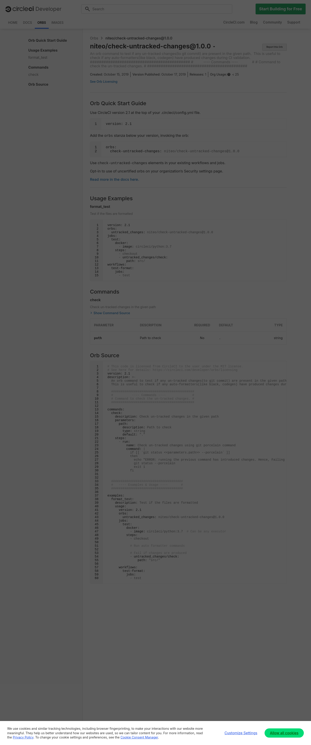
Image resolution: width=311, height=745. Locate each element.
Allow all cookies (284, 733)
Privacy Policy (23, 737)
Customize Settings (240, 733)
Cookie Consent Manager (139, 737)
